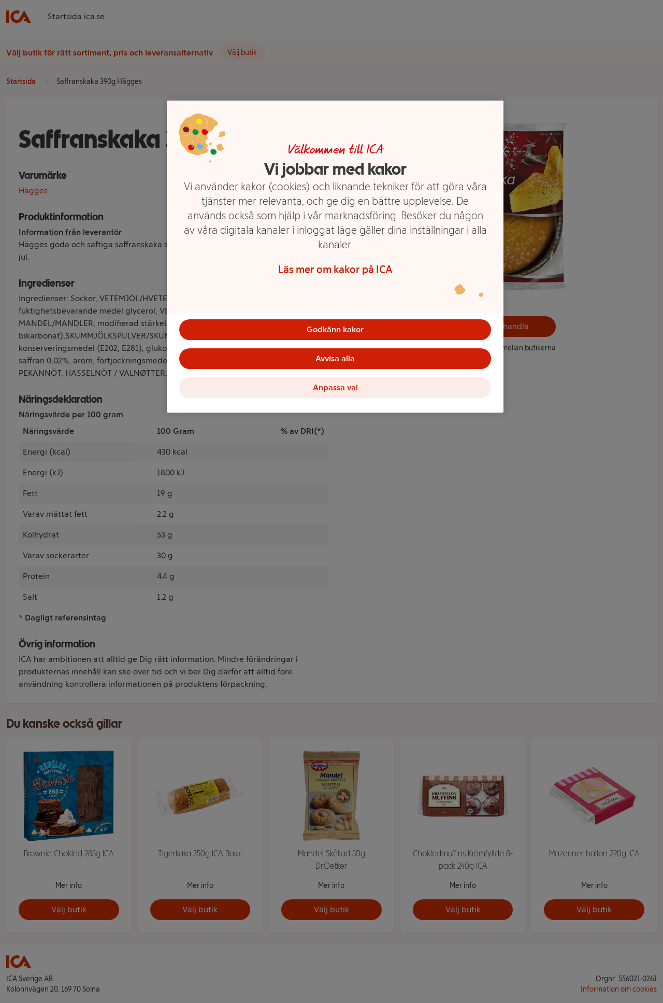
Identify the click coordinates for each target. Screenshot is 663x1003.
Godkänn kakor (335, 329)
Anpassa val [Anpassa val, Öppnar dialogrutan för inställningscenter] (335, 387)
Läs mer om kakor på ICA (335, 269)
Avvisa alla (335, 358)
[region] (335, 257)
